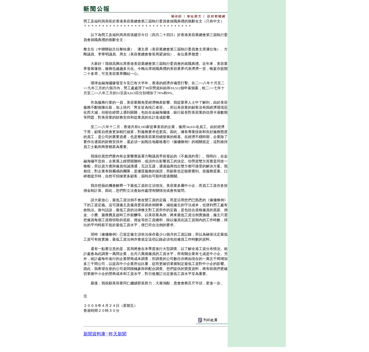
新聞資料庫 (94, 333)
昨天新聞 (117, 333)
